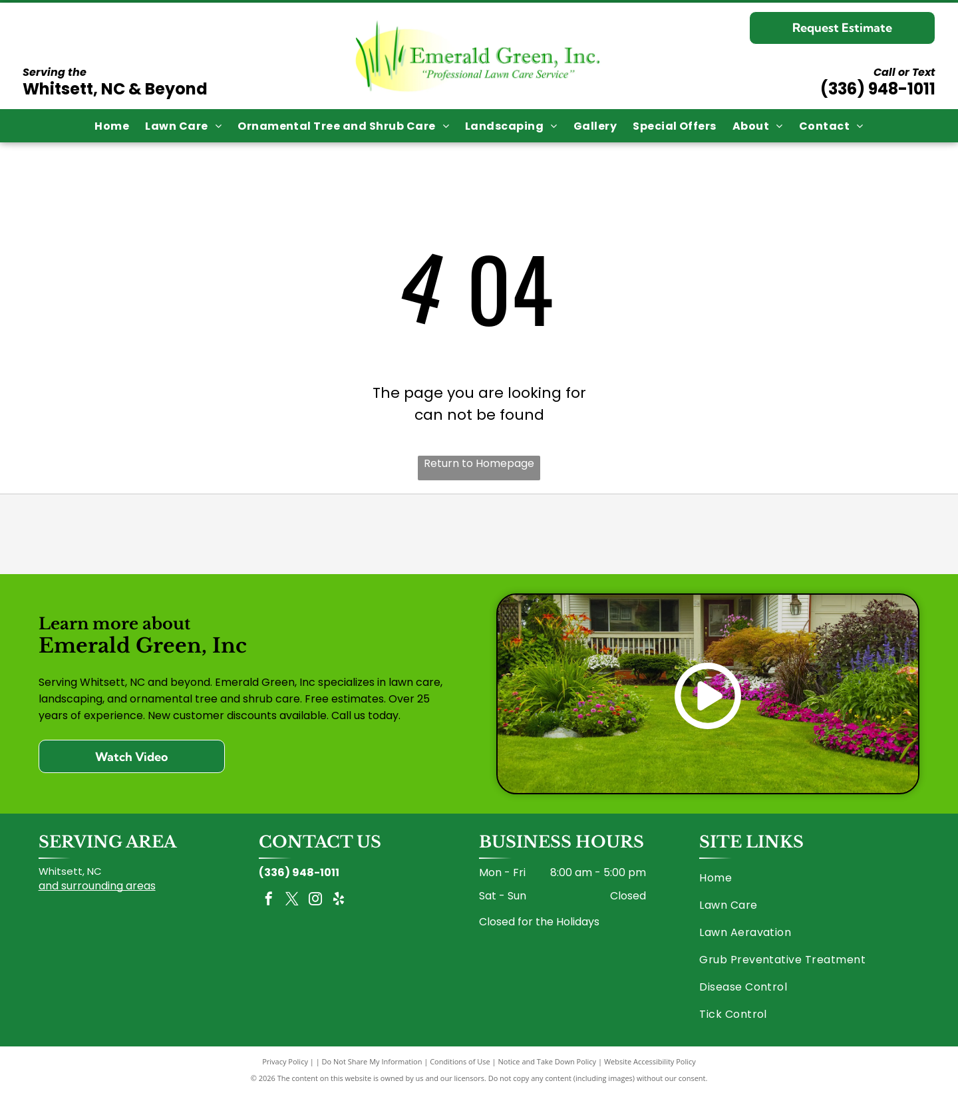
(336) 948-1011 (877, 89)
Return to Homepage (479, 463)
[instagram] (315, 900)
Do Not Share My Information (372, 1061)
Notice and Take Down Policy (547, 1061)
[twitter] (292, 900)
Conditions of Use (460, 1061)
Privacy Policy (285, 1061)
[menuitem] (111, 125)
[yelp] (339, 900)
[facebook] (269, 900)
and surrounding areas (97, 885)
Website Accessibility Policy (650, 1061)
